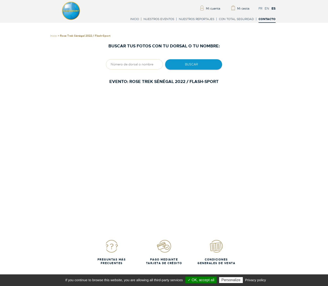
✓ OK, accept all (201, 280)
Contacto (267, 19)
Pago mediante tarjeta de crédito (164, 252)
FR (260, 8)
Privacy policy (255, 280)
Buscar (191, 64)
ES (274, 8)
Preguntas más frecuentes (111, 252)
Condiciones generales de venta (216, 252)
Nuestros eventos (159, 19)
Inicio (134, 19)
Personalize (231, 280)
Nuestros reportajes (196, 19)
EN (267, 8)
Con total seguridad (236, 19)
